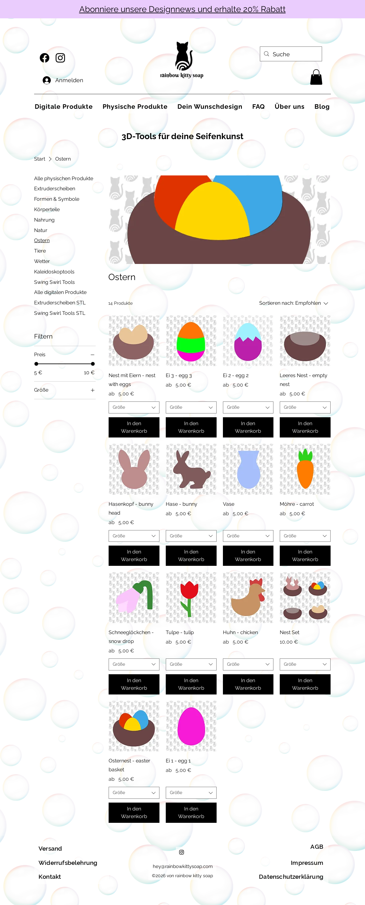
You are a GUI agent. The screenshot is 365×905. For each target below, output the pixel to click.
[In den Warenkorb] (134, 427)
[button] (316, 77)
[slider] (36, 364)
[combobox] (134, 407)
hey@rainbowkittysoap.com (183, 866)
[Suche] (290, 54)
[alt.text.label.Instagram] (60, 58)
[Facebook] (44, 58)
